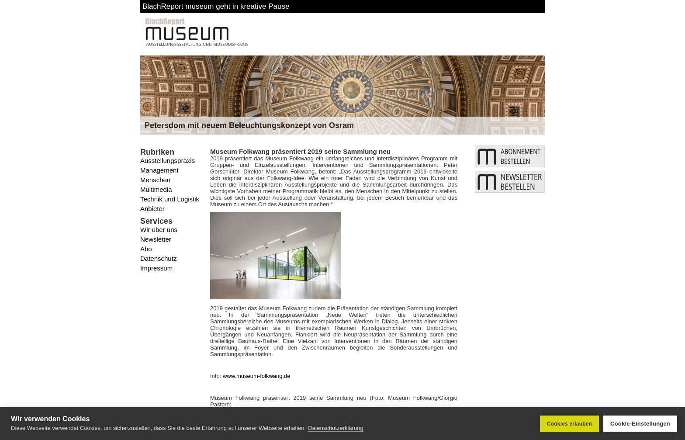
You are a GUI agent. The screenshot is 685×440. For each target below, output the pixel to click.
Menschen (155, 180)
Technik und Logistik (169, 199)
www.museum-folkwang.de (257, 376)
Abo (146, 249)
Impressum (156, 268)
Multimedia (156, 189)
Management (159, 170)
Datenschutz (158, 258)
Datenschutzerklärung (335, 428)
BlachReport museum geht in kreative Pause (215, 6)
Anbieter (152, 208)
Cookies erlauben (569, 424)
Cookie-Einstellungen (640, 423)
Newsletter (155, 239)
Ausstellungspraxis (167, 160)
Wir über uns (158, 229)
